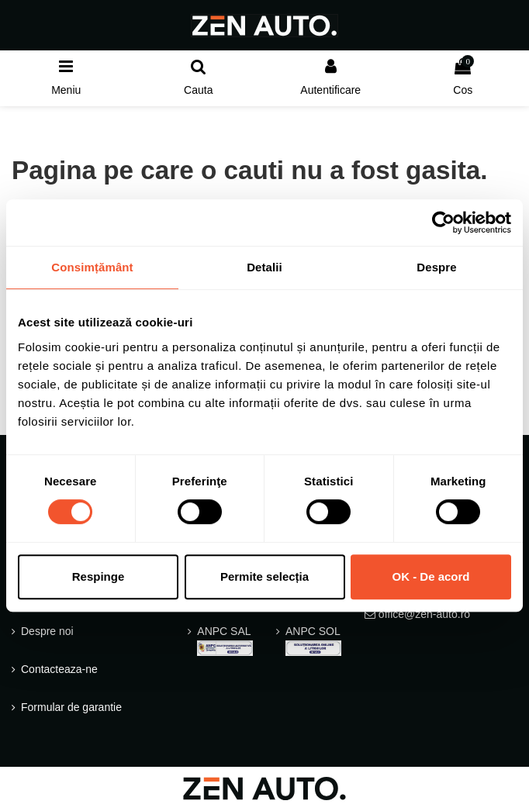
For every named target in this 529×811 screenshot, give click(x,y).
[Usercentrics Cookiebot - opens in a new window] (443, 222)
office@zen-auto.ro (424, 614)
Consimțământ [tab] (92, 267)
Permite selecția (264, 576)
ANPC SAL (225, 640)
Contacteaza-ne (59, 669)
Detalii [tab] (264, 267)
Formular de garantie (71, 707)
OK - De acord (430, 576)
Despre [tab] (436, 267)
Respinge (98, 576)
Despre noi (47, 631)
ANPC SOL (313, 640)
